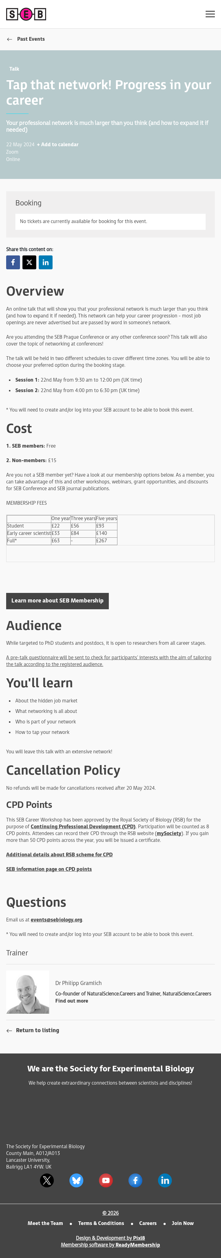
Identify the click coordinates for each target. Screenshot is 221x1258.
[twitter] (47, 1180)
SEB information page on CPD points (49, 869)
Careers (148, 1224)
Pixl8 (139, 1238)
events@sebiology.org (56, 920)
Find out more (71, 1001)
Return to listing (37, 1030)
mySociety (169, 834)
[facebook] (135, 1180)
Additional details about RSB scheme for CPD (59, 855)
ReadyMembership (138, 1245)
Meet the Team (45, 1224)
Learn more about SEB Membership (57, 601)
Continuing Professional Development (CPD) (83, 827)
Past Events (31, 39)
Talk (14, 69)
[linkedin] (165, 1180)
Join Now (183, 1224)
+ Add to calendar (57, 145)
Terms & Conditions (101, 1224)
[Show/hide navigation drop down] (210, 14)
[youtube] (106, 1180)
